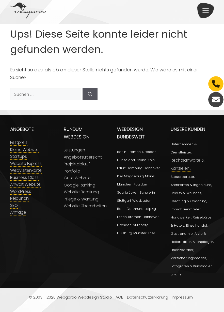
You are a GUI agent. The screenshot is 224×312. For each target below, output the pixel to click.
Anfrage (18, 212)
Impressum (182, 297)
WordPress (20, 191)
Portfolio (72, 171)
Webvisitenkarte (26, 170)
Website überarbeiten (85, 206)
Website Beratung (81, 192)
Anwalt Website (25, 184)
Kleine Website (24, 149)
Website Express (26, 163)
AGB (119, 297)
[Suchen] (90, 94)
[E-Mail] (215, 99)
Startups (18, 156)
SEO (14, 205)
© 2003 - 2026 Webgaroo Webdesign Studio (70, 297)
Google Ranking (79, 185)
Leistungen (74, 150)
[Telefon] (215, 83)
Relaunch (19, 198)
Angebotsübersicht (83, 157)
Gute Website (77, 178)
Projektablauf (77, 164)
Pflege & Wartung (81, 199)
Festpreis (18, 142)
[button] (205, 10)
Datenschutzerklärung (147, 297)
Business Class (24, 177)
